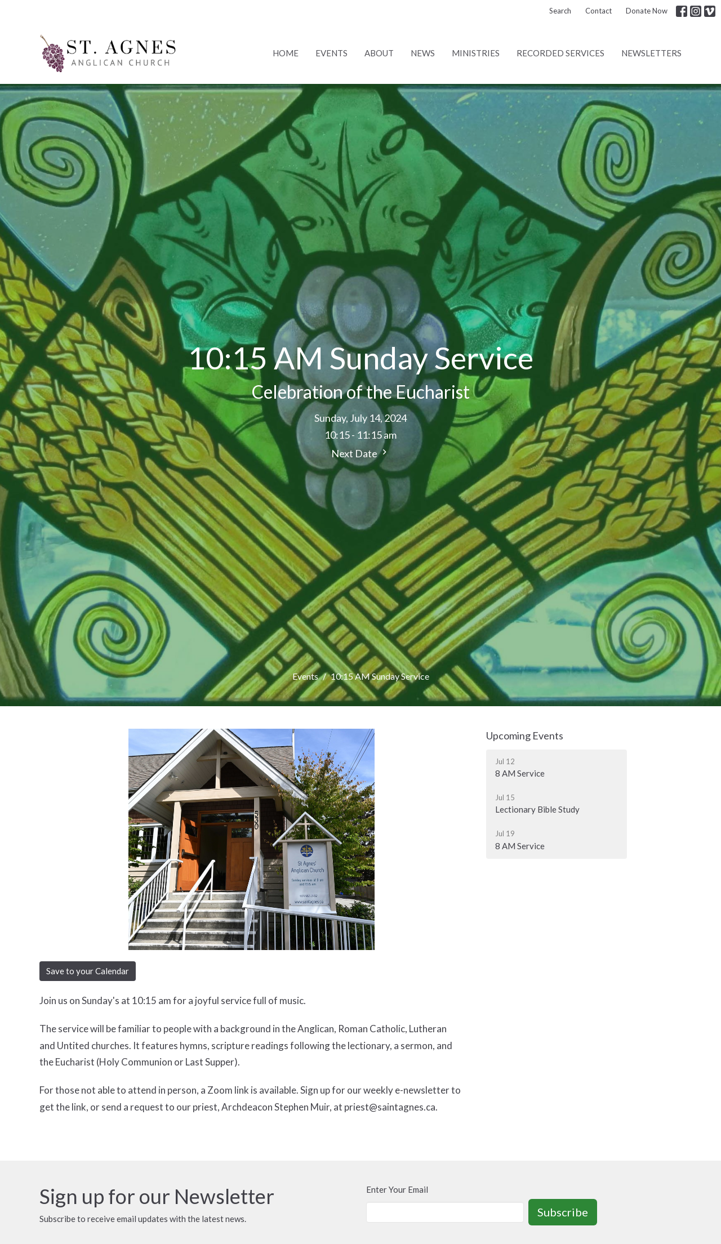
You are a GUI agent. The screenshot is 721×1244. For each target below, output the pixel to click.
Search (560, 10)
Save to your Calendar (87, 971)
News (423, 53)
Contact (598, 10)
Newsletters (651, 53)
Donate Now (646, 10)
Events (331, 53)
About (379, 53)
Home (286, 53)
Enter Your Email (397, 1189)
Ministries (476, 53)
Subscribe (562, 1212)
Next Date (360, 453)
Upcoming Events (524, 735)
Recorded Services (560, 53)
